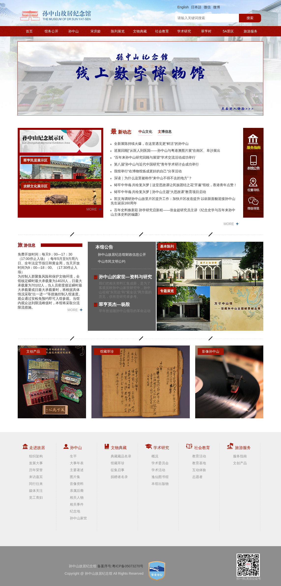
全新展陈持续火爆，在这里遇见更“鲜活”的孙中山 (151, 144)
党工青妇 (36, 497)
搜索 (250, 18)
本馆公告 (104, 247)
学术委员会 (160, 463)
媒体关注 (36, 491)
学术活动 (158, 470)
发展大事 (36, 463)
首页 (29, 31)
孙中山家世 (78, 518)
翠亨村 (206, 31)
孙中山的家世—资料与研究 (125, 276)
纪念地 (75, 511)
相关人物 (77, 497)
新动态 (121, 131)
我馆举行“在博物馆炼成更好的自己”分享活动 (148, 171)
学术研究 (184, 31)
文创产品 (240, 463)
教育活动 (199, 456)
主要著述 (77, 470)
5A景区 (228, 31)
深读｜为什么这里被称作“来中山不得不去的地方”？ (153, 178)
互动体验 (199, 470)
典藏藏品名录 (121, 456)
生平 (73, 456)
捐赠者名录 (119, 477)
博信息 (165, 132)
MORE (92, 209)
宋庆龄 (95, 31)
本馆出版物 (160, 484)
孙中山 (73, 31)
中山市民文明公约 (111, 261)
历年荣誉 (36, 470)
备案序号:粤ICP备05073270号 (120, 566)
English (183, 7)
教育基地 (199, 463)
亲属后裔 (77, 491)
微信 (207, 7)
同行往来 (36, 484)
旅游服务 (250, 31)
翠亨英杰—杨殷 (114, 304)
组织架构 (36, 456)
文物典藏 (140, 31)
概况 (154, 456)
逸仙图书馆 (160, 477)
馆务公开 (51, 31)
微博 (216, 7)
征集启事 (117, 470)
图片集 (75, 477)
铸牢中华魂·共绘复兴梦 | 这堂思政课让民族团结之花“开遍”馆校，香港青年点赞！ (175, 185)
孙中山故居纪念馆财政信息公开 (122, 254)
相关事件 (77, 504)
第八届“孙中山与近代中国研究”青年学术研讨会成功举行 (156, 164)
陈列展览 (118, 31)
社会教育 (162, 31)
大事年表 (77, 463)
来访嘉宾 (36, 477)
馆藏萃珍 (117, 463)
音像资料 (77, 484)
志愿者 (197, 477)
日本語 (196, 7)
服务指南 (240, 456)
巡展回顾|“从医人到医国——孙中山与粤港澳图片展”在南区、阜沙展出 (167, 150)
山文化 (145, 132)
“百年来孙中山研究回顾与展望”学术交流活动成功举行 (154, 157)
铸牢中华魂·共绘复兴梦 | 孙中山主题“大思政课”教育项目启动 (160, 192)
